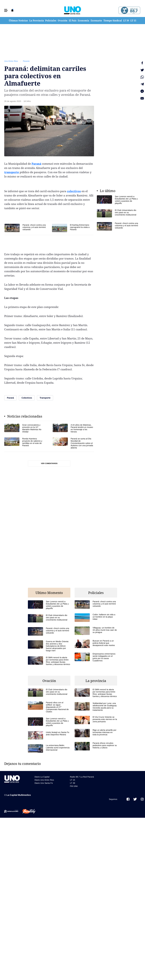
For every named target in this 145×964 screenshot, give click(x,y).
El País (72, 20)
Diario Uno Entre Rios (44, 780)
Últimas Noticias (18, 20)
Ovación (62, 20)
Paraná (26, 61)
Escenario (96, 20)
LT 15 (133, 20)
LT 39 (126, 20)
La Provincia (36, 20)
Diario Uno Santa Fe (44, 783)
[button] (6, 10)
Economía (83, 20)
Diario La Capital (42, 777)
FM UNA (74, 786)
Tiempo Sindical (112, 20)
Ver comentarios (49, 463)
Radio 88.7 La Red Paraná (82, 777)
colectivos (74, 191)
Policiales (50, 20)
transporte (11, 172)
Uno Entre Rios (11, 61)
